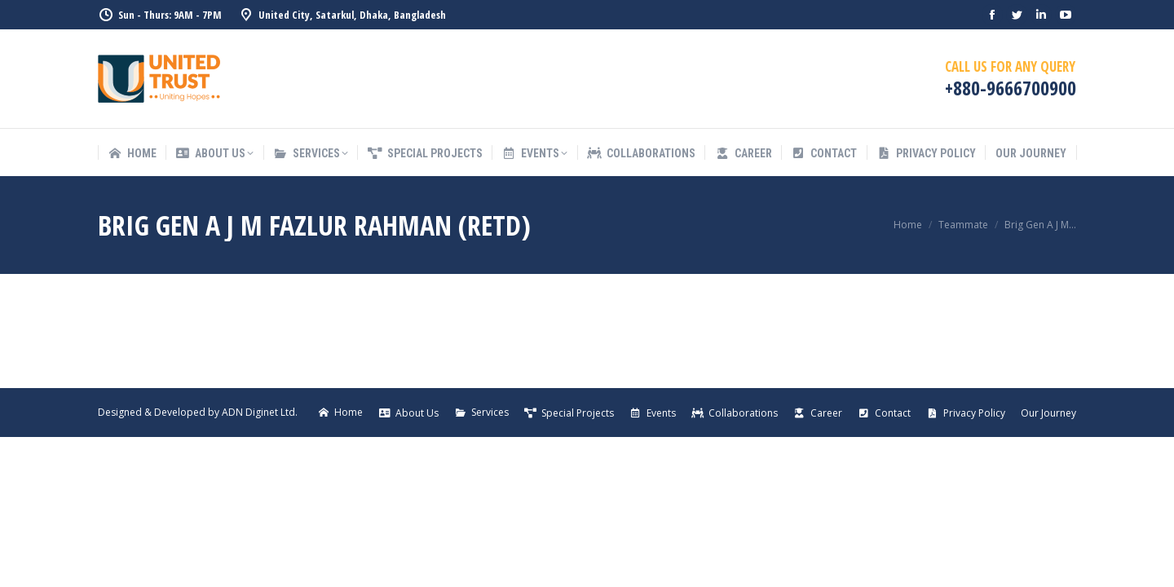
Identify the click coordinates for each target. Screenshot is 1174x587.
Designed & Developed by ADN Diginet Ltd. (198, 412)
